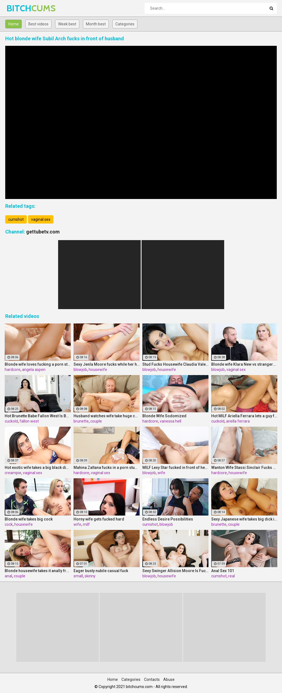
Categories (124, 24)
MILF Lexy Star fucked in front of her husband (175, 467)
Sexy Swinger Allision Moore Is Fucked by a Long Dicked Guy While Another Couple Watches (175, 571)
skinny (90, 576)
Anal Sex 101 (222, 571)
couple (96, 421)
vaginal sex (40, 219)
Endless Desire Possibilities (167, 519)
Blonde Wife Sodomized (164, 416)
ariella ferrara (238, 421)
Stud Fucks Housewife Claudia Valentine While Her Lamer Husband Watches (175, 364)
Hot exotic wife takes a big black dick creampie (38, 467)
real (231, 576)
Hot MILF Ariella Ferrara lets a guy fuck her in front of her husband (244, 416)
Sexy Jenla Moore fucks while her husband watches (107, 364)
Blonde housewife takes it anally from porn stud (38, 571)
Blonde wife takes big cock (29, 519)
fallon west (29, 421)
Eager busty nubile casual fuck (101, 571)
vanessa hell (170, 421)
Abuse (169, 679)
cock (9, 524)
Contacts (152, 679)
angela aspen (33, 369)
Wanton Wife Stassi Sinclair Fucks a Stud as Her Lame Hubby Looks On (244, 467)
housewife (98, 369)
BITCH (21, 8)
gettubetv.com (43, 232)
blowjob (80, 369)
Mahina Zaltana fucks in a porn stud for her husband (107, 467)
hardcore (12, 369)
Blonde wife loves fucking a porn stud (38, 364)
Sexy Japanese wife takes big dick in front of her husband (244, 519)
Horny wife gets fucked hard (99, 519)
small (78, 576)
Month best (96, 24)
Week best (67, 24)
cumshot (16, 219)
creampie (13, 473)
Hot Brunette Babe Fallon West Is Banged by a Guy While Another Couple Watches (38, 416)
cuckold (11, 421)
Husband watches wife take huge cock (107, 416)
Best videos (38, 24)
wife (161, 473)
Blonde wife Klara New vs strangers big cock (244, 364)
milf (86, 524)
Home (13, 24)
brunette (81, 421)
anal (8, 576)
